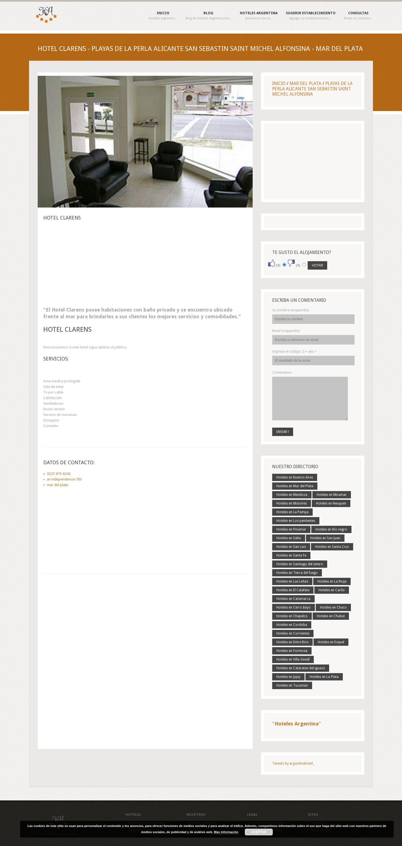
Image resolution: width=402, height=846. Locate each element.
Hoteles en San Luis (291, 547)
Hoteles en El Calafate (292, 590)
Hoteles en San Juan (325, 538)
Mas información (226, 832)
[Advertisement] (145, 265)
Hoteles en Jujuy (288, 677)
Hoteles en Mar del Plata (294, 486)
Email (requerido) (286, 331)
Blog (208, 15)
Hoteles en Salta (288, 538)
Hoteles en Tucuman (292, 685)
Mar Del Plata (305, 83)
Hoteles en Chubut (331, 616)
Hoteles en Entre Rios (292, 642)
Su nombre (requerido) (290, 310)
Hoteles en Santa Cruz (332, 547)
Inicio (163, 15)
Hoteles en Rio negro (331, 529)
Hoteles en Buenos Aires (294, 477)
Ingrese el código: (294, 351)
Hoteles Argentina (258, 15)
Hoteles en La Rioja (331, 581)
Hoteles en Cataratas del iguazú (300, 668)
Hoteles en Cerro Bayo (293, 607)
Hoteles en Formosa (291, 651)
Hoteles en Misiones (291, 503)
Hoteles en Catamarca (293, 599)
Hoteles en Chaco (333, 607)
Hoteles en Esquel (331, 642)
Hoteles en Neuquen (331, 503)
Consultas (358, 15)
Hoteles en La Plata (324, 677)
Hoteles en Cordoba (291, 625)
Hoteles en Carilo (332, 590)
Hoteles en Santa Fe (291, 555)
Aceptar (259, 832)
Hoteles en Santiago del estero (299, 564)
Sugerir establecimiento (311, 15)
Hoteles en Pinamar (291, 529)
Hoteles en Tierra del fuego (297, 573)
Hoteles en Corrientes (292, 633)
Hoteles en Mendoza (291, 495)
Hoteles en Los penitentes (295, 521)
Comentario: (282, 372)
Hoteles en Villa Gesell (293, 659)
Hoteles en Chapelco (292, 616)
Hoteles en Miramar (332, 495)
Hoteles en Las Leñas (292, 581)
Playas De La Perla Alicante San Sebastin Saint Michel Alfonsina (312, 89)
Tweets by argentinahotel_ (293, 763)
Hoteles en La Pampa (292, 512)
